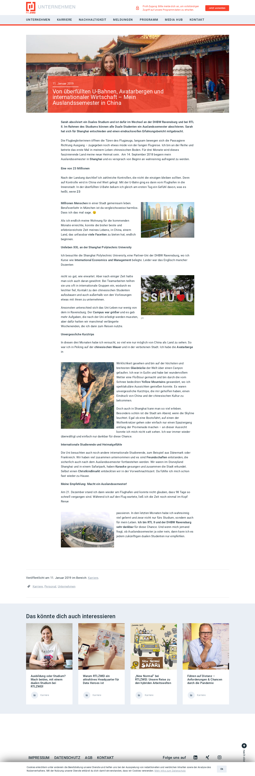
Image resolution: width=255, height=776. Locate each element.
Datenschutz (67, 758)
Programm (149, 19)
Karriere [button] (64, 19)
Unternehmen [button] (38, 19)
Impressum (39, 758)
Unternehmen (67, 586)
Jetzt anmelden (217, 8)
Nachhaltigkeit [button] (93, 19)
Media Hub (174, 19)
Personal (50, 586)
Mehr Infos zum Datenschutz (170, 770)
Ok (221, 769)
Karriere (93, 578)
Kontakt (197, 19)
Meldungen (123, 19)
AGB (88, 758)
